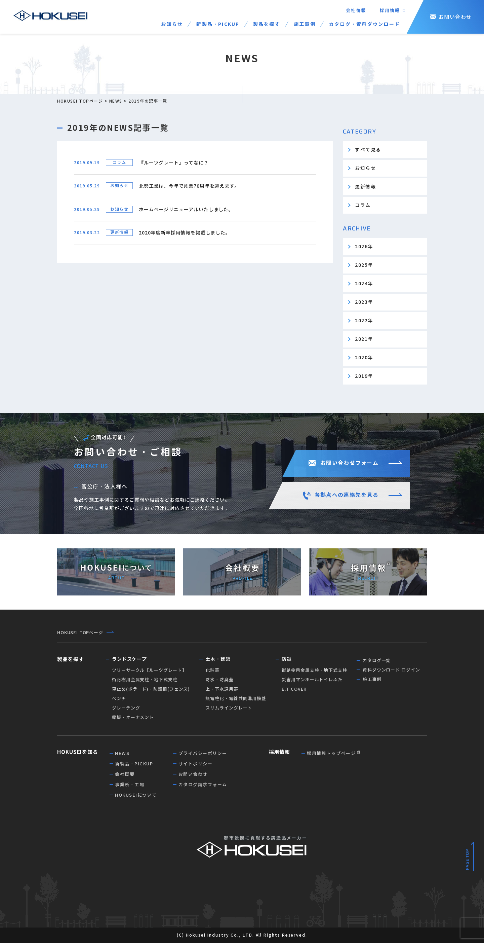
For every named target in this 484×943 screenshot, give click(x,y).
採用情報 (390, 10)
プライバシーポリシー (202, 753)
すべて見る (368, 150)
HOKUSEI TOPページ (80, 101)
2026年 (364, 247)
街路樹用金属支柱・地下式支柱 (144, 680)
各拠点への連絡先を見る (346, 495)
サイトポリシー (195, 764)
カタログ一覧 (377, 660)
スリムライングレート (228, 708)
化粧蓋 (212, 670)
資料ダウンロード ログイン (391, 670)
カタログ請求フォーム (202, 785)
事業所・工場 (129, 785)
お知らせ (172, 24)
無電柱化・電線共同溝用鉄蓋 (235, 698)
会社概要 (124, 774)
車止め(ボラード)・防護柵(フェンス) (151, 689)
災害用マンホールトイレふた (312, 680)
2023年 (364, 302)
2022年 (364, 321)
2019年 (364, 376)
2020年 (364, 358)
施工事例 (305, 24)
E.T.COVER (294, 689)
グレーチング (126, 708)
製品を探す (266, 24)
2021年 (364, 339)
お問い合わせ (455, 17)
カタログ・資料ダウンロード (364, 24)
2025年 (364, 265)
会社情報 (356, 10)
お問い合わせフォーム (349, 463)
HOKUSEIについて (136, 795)
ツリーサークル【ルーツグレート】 (149, 670)
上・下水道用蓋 (221, 689)
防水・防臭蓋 (219, 680)
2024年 (364, 284)
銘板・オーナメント (133, 717)
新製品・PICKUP (217, 24)
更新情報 (365, 187)
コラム (363, 205)
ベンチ (119, 698)
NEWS (115, 101)
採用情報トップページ (331, 753)
